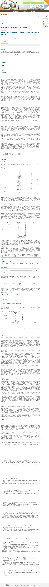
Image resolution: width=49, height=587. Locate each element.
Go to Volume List (43, 16)
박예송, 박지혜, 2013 (26, 140)
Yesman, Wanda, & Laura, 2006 (29, 378)
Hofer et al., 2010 (15, 346)
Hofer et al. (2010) (4, 107)
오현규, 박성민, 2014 (33, 140)
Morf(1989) (3, 79)
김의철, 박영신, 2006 (23, 374)
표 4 (25, 276)
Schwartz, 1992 (3, 139)
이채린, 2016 (3, 97)
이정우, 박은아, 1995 (9, 84)
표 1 (29, 164)
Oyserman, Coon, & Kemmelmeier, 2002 (27, 111)
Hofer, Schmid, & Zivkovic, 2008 (33, 110)
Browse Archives (16, 11)
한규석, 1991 (4, 354)
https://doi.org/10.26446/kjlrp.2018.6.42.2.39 (9, 25)
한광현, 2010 (12, 97)
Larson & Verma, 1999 (16, 111)
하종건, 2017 (7, 88)
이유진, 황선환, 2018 (15, 388)
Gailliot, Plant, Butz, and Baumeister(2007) (11, 399)
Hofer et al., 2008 (4, 346)
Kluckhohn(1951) (22, 85)
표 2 (21, 218)
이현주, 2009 (27, 115)
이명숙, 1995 (9, 351)
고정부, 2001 (35, 360)
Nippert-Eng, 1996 (27, 146)
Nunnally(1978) (26, 243)
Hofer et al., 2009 (10, 346)
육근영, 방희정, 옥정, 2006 (23, 110)
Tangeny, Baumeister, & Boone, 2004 (8, 105)
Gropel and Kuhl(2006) (8, 206)
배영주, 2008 (16, 110)
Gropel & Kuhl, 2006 (4, 371)
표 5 (33, 288)
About (24, 11)
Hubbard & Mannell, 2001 (10, 250)
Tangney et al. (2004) (18, 371)
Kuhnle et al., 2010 (11, 371)
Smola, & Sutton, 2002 (21, 134)
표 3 (28, 263)
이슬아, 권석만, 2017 (24, 382)
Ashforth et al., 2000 (15, 146)
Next (48, 16)
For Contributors (33, 11)
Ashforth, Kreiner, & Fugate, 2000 (14, 144)
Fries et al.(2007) (27, 198)
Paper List (36, 16)
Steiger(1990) (37, 251)
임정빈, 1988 (8, 97)
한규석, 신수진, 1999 (6, 342)
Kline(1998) (27, 250)
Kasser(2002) (4, 355)
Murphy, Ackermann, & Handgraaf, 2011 (26, 97)
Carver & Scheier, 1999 (30, 397)
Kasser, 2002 (6, 410)
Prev (39, 16)
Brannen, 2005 (21, 146)
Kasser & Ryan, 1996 (12, 410)
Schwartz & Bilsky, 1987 (33, 81)
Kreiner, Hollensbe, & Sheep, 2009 (25, 144)
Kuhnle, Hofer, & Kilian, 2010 (7, 99)
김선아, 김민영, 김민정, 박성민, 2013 (17, 140)
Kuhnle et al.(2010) (34, 198)
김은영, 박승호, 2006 (10, 110)
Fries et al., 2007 (17, 97)
